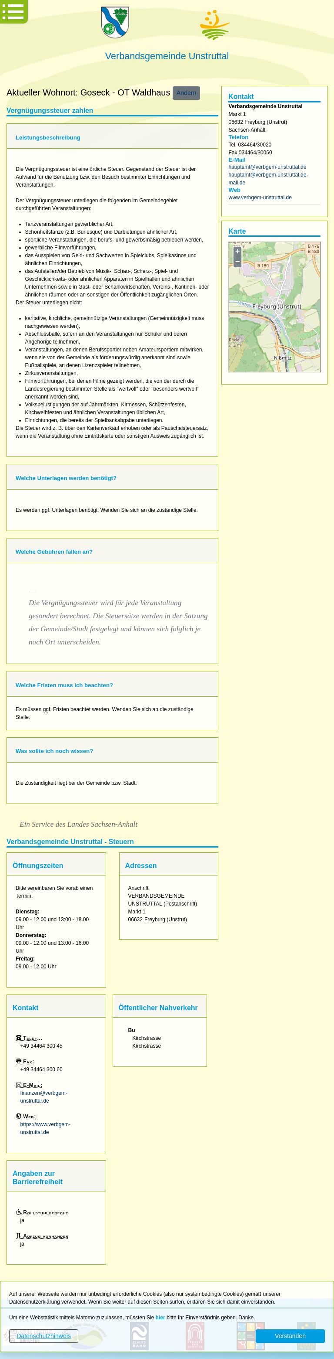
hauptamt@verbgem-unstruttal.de (267, 167)
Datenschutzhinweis (44, 1335)
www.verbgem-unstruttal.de (259, 197)
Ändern (186, 92)
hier (160, 1318)
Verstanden (290, 1335)
